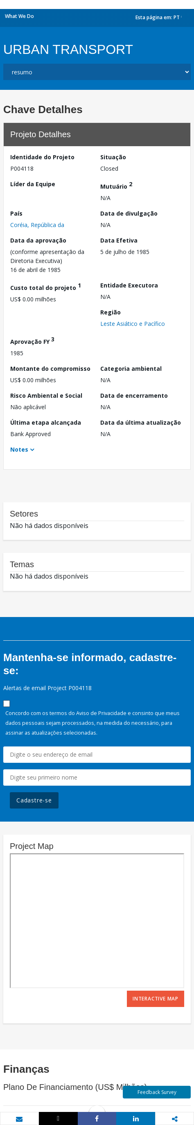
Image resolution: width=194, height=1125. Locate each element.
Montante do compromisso (50, 368)
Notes (19, 449)
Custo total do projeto (45, 286)
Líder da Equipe (32, 184)
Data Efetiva (119, 240)
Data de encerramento (134, 395)
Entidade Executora (129, 285)
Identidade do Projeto (42, 157)
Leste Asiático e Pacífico (132, 323)
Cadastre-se (34, 800)
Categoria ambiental (131, 368)
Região (110, 312)
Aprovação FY (32, 340)
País (16, 213)
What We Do (19, 16)
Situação (113, 157)
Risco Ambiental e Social (46, 395)
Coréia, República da (37, 225)
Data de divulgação (129, 213)
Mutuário (116, 185)
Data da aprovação (38, 240)
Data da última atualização (140, 422)
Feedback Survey (157, 1092)
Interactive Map (155, 998)
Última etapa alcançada (45, 422)
